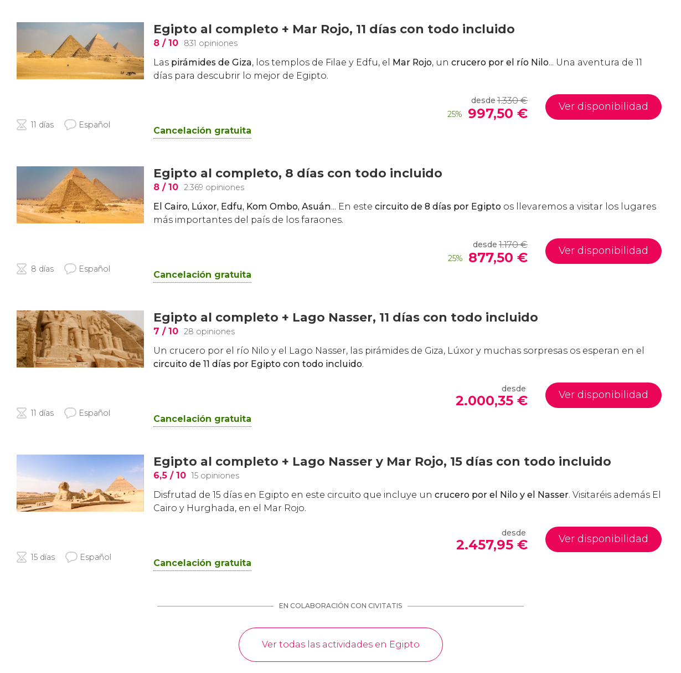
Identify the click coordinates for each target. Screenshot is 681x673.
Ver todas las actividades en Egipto (341, 644)
